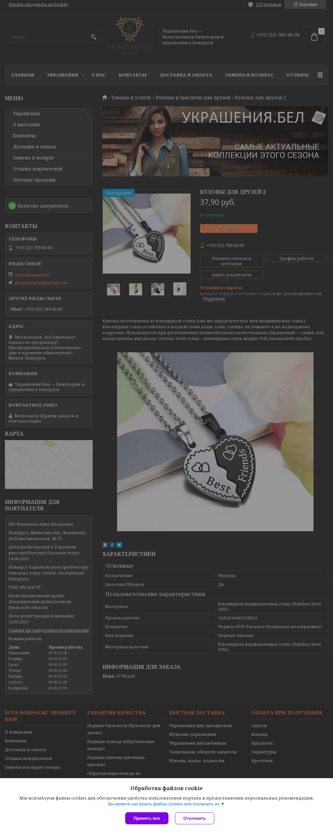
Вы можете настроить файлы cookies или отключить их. (164, 804)
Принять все (147, 818)
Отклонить (194, 818)
